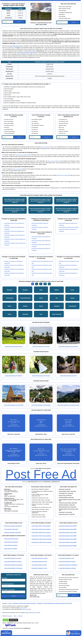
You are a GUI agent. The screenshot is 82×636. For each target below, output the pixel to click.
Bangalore (25, 289)
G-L (41, 283)
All (32, 283)
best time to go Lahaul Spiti (63, 175)
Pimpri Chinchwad (56, 314)
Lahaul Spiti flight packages (11, 538)
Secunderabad (72, 306)
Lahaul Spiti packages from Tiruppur (41, 375)
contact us (22, 607)
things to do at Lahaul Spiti (54, 161)
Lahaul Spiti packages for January (12, 558)
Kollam (72, 289)
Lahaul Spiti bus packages (10, 545)
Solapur (41, 306)
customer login (25, 609)
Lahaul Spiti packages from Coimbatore (68, 346)
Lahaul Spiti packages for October (67, 568)
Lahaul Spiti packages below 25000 (67, 532)
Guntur (9, 314)
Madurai (57, 289)
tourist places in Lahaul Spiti (22, 154)
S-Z (49, 283)
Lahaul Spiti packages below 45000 (67, 545)
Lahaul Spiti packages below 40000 (67, 542)
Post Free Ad (41, 474)
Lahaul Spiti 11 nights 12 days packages (42, 542)
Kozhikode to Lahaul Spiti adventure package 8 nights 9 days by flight (54, 603)
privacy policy (34, 612)
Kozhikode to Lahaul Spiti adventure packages (24, 603)
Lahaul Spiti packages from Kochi (68, 375)
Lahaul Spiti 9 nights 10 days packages (41, 535)
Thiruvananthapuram (25, 298)
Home (10, 603)
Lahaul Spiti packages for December (13, 568)
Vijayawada (25, 314)
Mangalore (9, 289)
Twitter (14, 615)
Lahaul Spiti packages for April (39, 561)
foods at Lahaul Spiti (18, 169)
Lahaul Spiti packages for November (13, 564)
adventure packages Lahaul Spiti (27, 52)
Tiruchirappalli (9, 298)
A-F (36, 283)
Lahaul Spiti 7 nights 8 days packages (41, 529)
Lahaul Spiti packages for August (67, 561)
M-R (45, 283)
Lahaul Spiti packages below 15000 (67, 525)
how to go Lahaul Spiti (45, 146)
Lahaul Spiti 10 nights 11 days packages (42, 539)
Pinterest (20, 615)
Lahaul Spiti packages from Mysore (13, 375)
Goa (57, 298)
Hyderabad (56, 306)
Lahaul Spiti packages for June (39, 568)
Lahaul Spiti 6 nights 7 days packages (41, 525)
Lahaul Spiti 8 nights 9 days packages (41, 532)
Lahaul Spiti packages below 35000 (67, 539)
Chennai (72, 298)
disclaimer (26, 612)
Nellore (9, 306)
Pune (41, 314)
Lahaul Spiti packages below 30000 (67, 535)
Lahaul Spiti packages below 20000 (67, 529)
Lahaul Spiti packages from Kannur (13, 346)
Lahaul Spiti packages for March (40, 558)
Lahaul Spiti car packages (10, 548)
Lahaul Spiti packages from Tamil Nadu (13, 405)
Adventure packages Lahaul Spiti (12, 532)
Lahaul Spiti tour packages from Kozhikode (69, 227)
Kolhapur (25, 306)
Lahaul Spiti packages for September (68, 564)
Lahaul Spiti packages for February (13, 561)
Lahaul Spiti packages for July (66, 558)
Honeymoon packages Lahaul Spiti (13, 525)
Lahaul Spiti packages (14, 46)
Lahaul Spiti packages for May (39, 564)
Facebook (9, 615)
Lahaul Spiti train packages (11, 542)
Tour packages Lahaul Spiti (11, 529)
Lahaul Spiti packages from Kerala (41, 346)
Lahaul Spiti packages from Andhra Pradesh (68, 405)
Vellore (41, 298)
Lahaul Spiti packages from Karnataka (41, 405)
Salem (41, 289)
